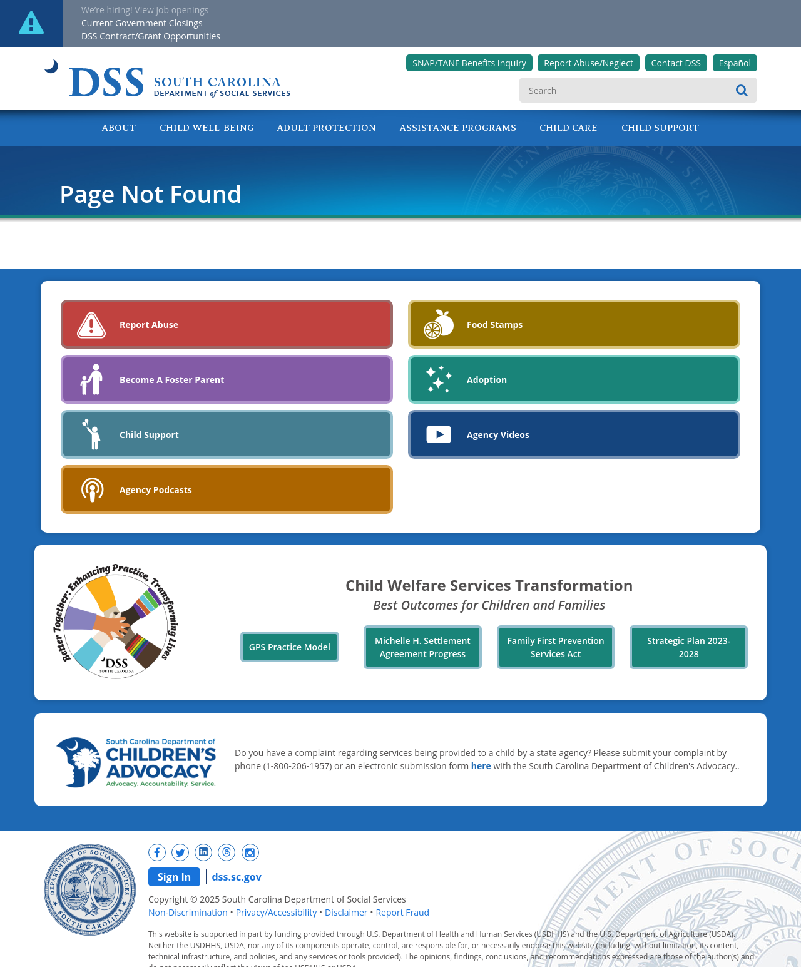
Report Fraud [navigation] (402, 912)
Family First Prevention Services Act (555, 647)
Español (735, 63)
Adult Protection (326, 128)
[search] (638, 90)
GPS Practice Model (289, 647)
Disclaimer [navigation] (346, 912)
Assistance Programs (458, 128)
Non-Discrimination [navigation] (188, 912)
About (119, 128)
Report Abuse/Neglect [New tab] (588, 63)
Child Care (568, 128)
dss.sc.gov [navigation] (236, 877)
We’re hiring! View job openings (145, 10)
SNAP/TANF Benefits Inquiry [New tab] (469, 63)
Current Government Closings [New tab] (142, 23)
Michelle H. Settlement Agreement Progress (423, 647)
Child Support (660, 128)
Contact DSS (676, 63)
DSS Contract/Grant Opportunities (150, 36)
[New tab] (157, 852)
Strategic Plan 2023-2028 (688, 647)
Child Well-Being (207, 128)
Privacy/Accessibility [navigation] (276, 912)
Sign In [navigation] (174, 877)
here (481, 766)
